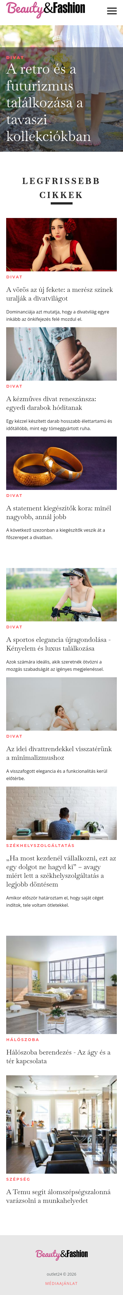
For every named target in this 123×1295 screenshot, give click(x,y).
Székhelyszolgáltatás (40, 845)
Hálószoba (23, 1039)
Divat (15, 57)
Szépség (18, 1179)
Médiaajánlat (61, 1283)
